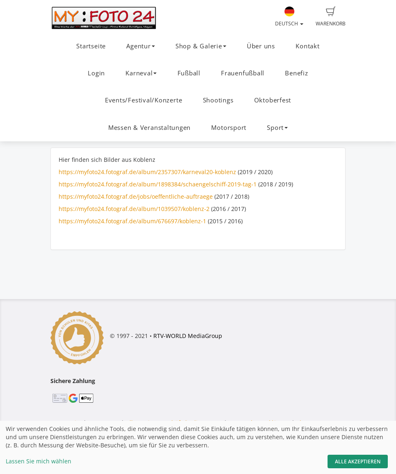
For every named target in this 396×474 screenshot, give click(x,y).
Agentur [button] (140, 46)
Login (96, 73)
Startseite (91, 46)
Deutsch (289, 17)
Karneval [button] (141, 73)
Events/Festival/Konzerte (143, 100)
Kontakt (307, 46)
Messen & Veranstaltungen (149, 127)
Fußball (189, 73)
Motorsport (228, 127)
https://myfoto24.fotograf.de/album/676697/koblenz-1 (132, 221)
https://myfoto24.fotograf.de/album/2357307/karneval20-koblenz (147, 172)
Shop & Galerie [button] (200, 46)
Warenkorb (331, 17)
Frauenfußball (242, 73)
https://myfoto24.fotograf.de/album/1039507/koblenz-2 (134, 209)
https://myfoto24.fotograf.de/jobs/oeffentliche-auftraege (136, 196)
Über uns (261, 46)
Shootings (218, 100)
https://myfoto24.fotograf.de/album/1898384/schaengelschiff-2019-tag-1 (158, 184)
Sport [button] (277, 127)
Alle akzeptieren (357, 461)
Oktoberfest (272, 100)
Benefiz (296, 73)
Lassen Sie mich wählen (38, 461)
